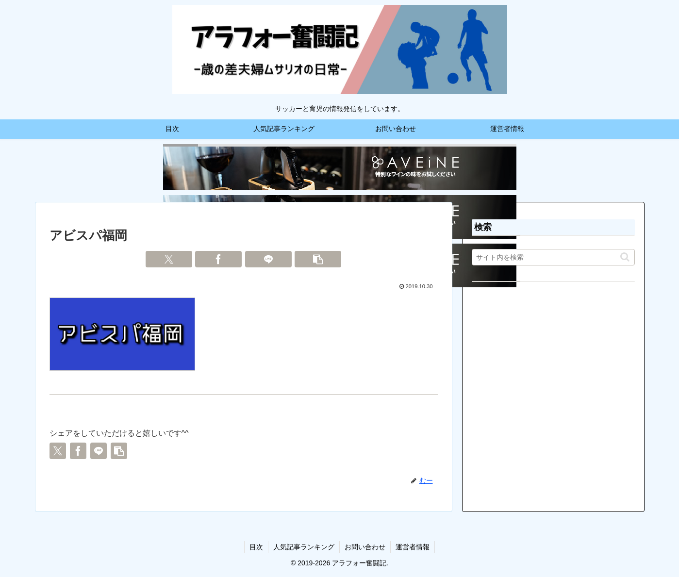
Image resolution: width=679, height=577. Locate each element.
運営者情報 (413, 547)
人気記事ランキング (303, 547)
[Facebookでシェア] (218, 259)
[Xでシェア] (169, 259)
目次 (256, 547)
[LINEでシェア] (268, 259)
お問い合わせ (365, 547)
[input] (553, 257)
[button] (318, 259)
